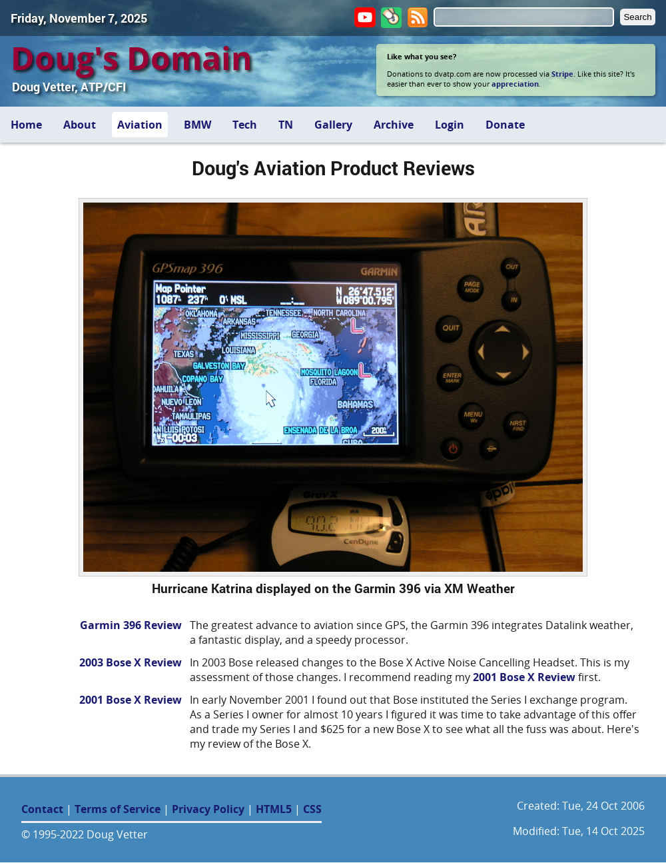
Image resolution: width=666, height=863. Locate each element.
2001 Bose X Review (524, 677)
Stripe (562, 74)
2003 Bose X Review (130, 662)
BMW (197, 124)
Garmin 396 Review (131, 625)
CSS (312, 809)
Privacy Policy (208, 809)
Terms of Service (118, 809)
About (79, 124)
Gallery (333, 124)
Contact (42, 809)
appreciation (515, 84)
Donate (505, 124)
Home (26, 124)
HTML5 (274, 809)
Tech (244, 124)
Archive (394, 124)
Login (449, 124)
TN (285, 124)
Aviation (140, 124)
